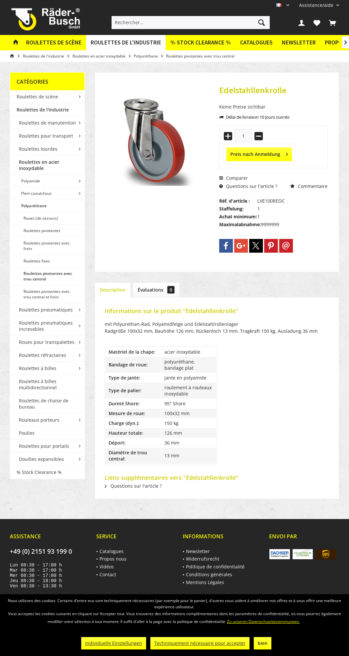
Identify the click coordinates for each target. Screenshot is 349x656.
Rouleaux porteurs (39, 420)
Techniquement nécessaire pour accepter (200, 643)
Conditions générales (209, 574)
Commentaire (308, 186)
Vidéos (106, 566)
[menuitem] (316, 5)
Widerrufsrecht (202, 559)
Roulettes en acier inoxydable (39, 165)
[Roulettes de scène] (54, 42)
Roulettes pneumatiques (46, 310)
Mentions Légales (205, 582)
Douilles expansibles (41, 459)
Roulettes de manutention (47, 123)
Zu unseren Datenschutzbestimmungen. (263, 621)
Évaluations (156, 290)
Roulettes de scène (37, 96)
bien (262, 643)
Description (113, 290)
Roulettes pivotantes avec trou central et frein (46, 294)
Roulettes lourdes (38, 149)
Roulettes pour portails (44, 446)
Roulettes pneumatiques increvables (46, 326)
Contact (107, 574)
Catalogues (256, 42)
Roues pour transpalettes (46, 342)
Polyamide (30, 181)
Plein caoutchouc (36, 193)
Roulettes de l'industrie (43, 110)
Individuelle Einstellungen (113, 643)
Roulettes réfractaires (42, 355)
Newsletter (299, 42)
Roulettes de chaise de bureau (43, 403)
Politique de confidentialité (215, 566)
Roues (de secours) (40, 218)
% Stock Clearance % (39, 472)
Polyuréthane (34, 206)
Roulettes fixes (36, 261)
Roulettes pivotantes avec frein (46, 245)
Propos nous (113, 559)
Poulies (27, 433)
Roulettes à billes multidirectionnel (38, 384)
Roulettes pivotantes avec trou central (47, 276)
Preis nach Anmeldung (259, 153)
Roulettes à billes (37, 368)
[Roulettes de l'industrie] (126, 42)
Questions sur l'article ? (248, 186)
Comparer (233, 178)
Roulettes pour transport (46, 136)
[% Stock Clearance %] (200, 42)
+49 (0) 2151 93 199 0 (41, 551)
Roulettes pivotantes (41, 230)
